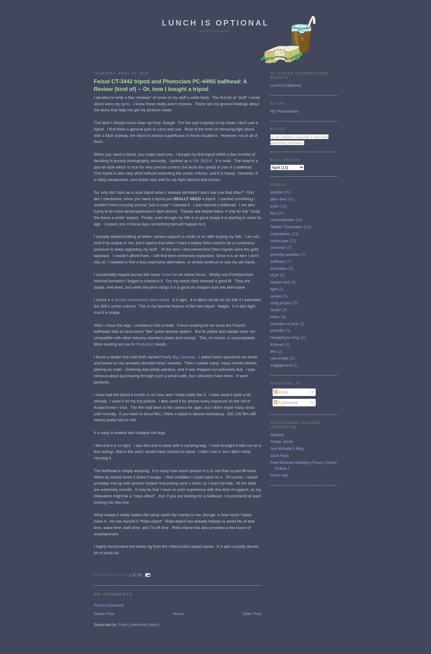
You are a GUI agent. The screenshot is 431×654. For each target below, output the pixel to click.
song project (281, 303)
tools (274, 206)
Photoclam (145, 344)
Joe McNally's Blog (287, 448)
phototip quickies (285, 254)
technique (278, 268)
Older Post (251, 613)
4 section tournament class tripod (140, 299)
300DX (206, 160)
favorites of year (284, 324)
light (274, 289)
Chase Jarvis (281, 441)
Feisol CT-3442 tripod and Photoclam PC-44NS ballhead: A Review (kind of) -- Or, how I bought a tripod (170, 85)
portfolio (277, 330)
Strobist (277, 435)
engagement (281, 365)
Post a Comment (108, 605)
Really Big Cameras (178, 357)
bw (273, 213)
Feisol (166, 274)
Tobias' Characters (286, 226)
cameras (278, 247)
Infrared (277, 344)
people (276, 192)
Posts (281, 392)
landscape (279, 240)
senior (275, 310)
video (275, 317)
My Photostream (284, 111)
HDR (274, 275)
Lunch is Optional (215, 22)
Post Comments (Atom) (138, 624)
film (273, 351)
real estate (279, 358)
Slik (196, 160)
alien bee (278, 199)
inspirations (280, 233)
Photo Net (279, 475)
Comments (285, 402)
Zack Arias (279, 455)
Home (178, 613)
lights (125, 104)
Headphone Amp (285, 337)
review (276, 296)
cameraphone (282, 219)
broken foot (280, 282)
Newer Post (104, 613)
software (277, 261)
